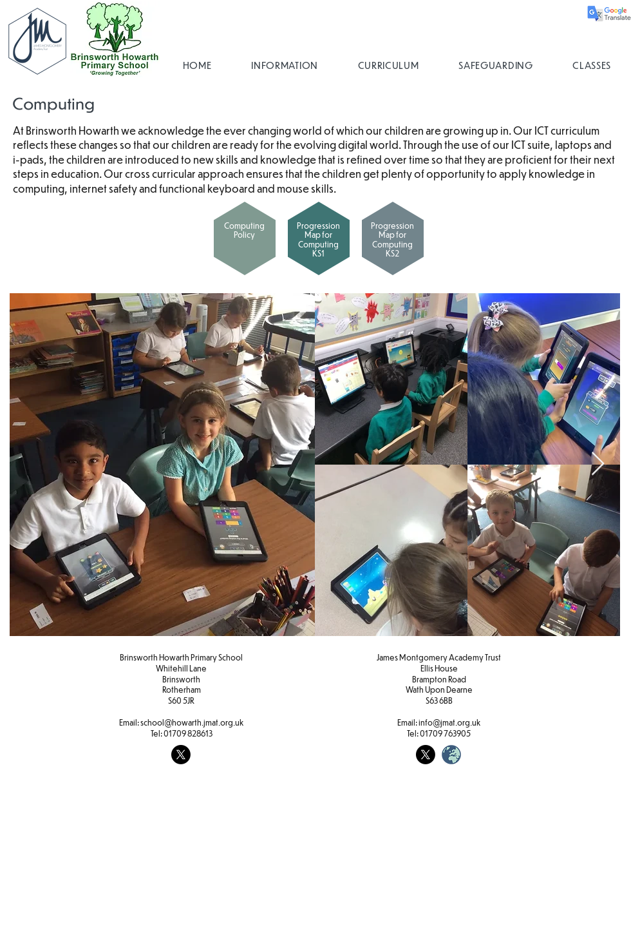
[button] (284, 65)
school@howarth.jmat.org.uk (191, 722)
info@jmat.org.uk (449, 722)
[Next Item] (597, 464)
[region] (242, 242)
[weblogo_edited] (451, 754)
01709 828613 (188, 733)
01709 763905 (445, 733)
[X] (181, 754)
